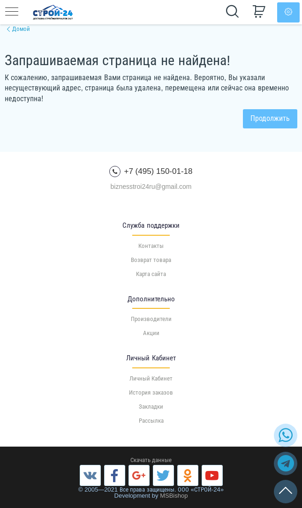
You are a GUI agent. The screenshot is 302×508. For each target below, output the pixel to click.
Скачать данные (151, 459)
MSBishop (174, 495)
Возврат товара (151, 259)
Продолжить (270, 118)
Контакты (151, 245)
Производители (151, 318)
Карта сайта (151, 273)
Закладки (151, 406)
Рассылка (151, 420)
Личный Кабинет (151, 378)
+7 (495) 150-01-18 (150, 171)
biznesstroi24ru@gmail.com (151, 186)
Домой (21, 28)
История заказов (151, 392)
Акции (151, 332)
